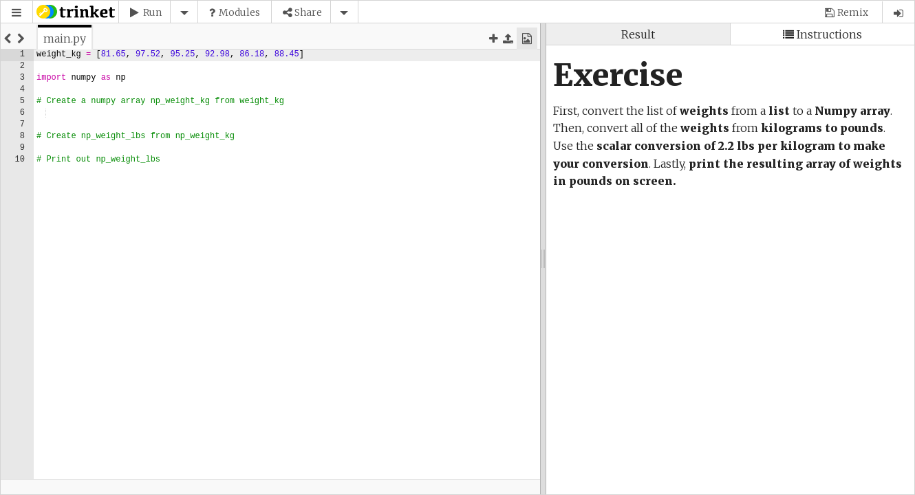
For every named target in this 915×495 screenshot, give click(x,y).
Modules (239, 12)
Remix (852, 12)
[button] (16, 13)
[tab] (64, 38)
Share (308, 12)
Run (152, 12)
